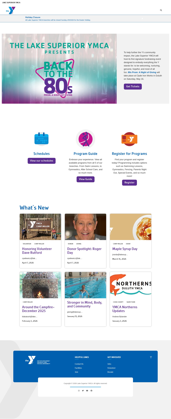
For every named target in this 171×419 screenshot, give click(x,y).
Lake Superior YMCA (11, 2)
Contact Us (79, 364)
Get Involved (110, 10)
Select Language (162, 3)
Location (138, 3)
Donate (153, 7)
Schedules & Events (78, 10)
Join (134, 15)
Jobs (145, 3)
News (152, 3)
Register (129, 182)
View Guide (85, 179)
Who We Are (38, 10)
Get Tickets (132, 86)
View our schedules (41, 160)
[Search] (129, 2)
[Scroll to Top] (151, 357)
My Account (137, 7)
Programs (52, 10)
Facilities (78, 368)
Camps (63, 10)
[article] (85, 18)
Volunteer (111, 368)
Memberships (95, 10)
